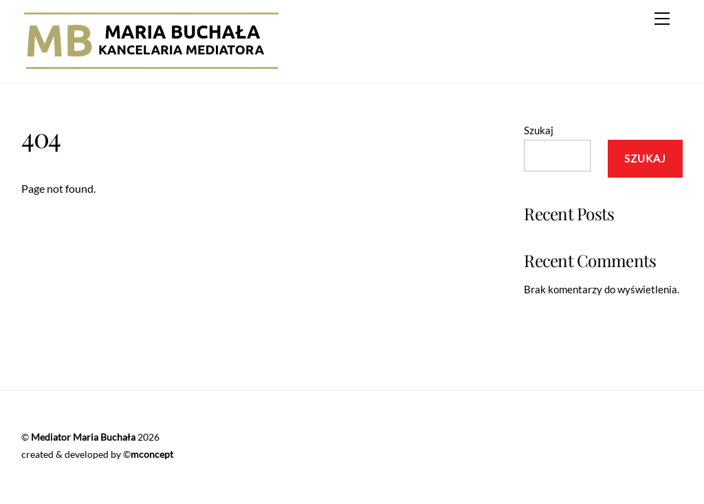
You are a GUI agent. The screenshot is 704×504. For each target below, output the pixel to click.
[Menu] (662, 18)
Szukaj (538, 130)
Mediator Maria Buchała (83, 437)
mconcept (152, 454)
